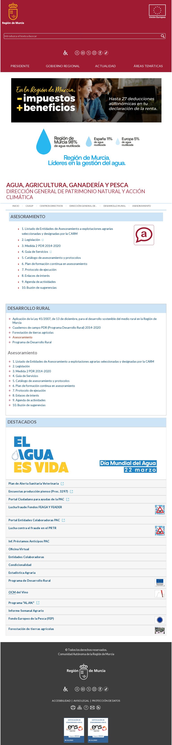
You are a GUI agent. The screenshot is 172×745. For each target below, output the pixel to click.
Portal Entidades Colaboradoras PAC (37, 520)
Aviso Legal (81, 700)
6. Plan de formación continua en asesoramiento (54, 264)
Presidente (20, 66)
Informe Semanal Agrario (26, 610)
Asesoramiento (141, 206)
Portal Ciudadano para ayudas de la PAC (40, 499)
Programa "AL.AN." (25, 603)
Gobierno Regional (63, 66)
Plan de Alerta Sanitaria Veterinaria (37, 483)
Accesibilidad (61, 700)
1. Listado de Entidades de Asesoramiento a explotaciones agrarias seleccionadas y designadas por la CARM (83, 361)
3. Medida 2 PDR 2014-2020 (41, 246)
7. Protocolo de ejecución (39, 269)
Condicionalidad (20, 565)
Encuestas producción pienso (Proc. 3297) (41, 491)
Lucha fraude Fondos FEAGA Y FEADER (35, 507)
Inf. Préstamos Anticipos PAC (29, 541)
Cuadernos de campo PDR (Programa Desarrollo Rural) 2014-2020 (57, 327)
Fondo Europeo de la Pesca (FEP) (31, 618)
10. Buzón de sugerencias (39, 287)
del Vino (18, 592)
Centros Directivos (51, 206)
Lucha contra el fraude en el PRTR (32, 528)
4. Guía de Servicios (37, 251)
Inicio (15, 206)
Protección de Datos (106, 700)
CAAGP (29, 206)
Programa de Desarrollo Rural (32, 342)
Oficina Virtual (19, 549)
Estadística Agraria (22, 572)
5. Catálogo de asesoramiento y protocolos (51, 257)
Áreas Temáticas (148, 66)
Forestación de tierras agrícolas (33, 332)
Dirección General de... (83, 206)
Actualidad (105, 66)
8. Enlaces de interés (36, 275)
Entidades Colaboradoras (26, 557)
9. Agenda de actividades (39, 282)
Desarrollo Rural (114, 206)
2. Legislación (33, 240)
